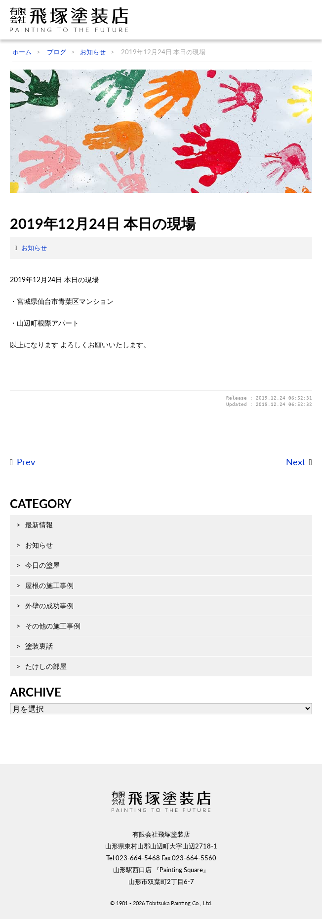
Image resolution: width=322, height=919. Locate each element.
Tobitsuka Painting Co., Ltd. (179, 903)
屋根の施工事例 (49, 585)
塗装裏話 (39, 646)
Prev (26, 462)
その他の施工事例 (52, 626)
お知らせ (34, 248)
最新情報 (39, 524)
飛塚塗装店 (71, 19)
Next (295, 462)
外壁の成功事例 (49, 605)
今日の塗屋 (42, 565)
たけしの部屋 (46, 666)
